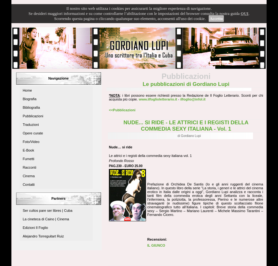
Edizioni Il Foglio (35, 228)
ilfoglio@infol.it (192, 99)
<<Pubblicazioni (122, 110)
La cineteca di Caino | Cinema (46, 219)
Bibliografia (31, 107)
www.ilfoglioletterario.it (158, 99)
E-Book (28, 150)
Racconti (29, 167)
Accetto (216, 18)
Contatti (29, 184)
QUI (245, 13)
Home (27, 90)
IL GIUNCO (156, 245)
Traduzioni (31, 125)
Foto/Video (31, 142)
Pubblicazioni (33, 116)
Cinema (29, 176)
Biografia (29, 99)
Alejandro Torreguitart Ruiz (43, 236)
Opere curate (33, 133)
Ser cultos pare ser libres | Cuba (48, 210)
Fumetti (29, 159)
